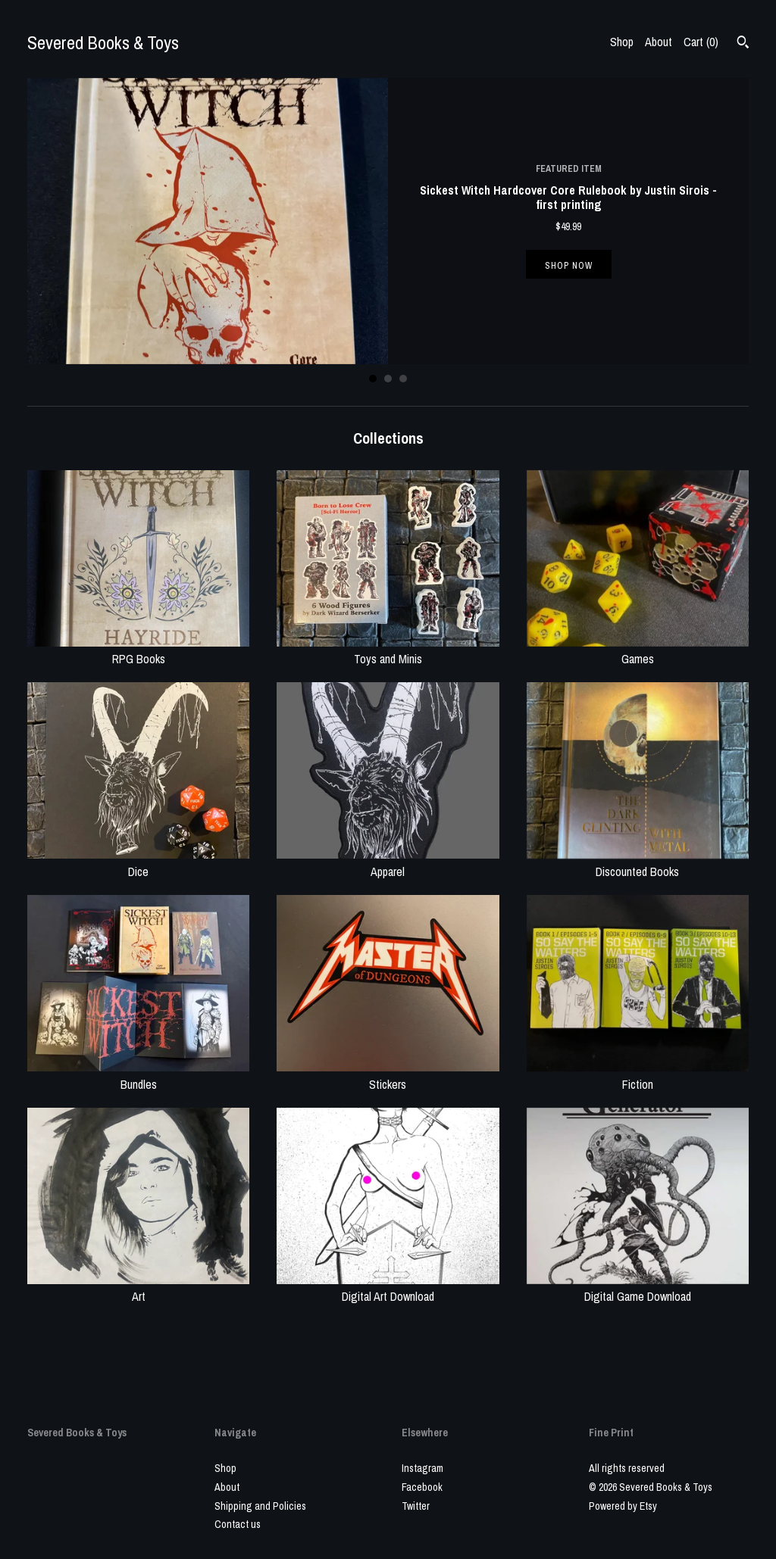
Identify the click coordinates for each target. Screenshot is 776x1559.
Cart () (701, 41)
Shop (622, 41)
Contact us (237, 1524)
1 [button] (373, 378)
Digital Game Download (638, 1288)
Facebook (422, 1487)
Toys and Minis (388, 650)
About (658, 41)
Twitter (416, 1506)
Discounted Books (638, 862)
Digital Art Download (388, 1288)
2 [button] (388, 378)
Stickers (388, 1075)
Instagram (422, 1468)
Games (638, 650)
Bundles (138, 1075)
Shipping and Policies (260, 1506)
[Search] (743, 44)
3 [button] (403, 378)
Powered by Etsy (623, 1506)
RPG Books (138, 650)
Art (138, 1288)
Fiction (638, 1075)
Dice (138, 862)
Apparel (388, 862)
